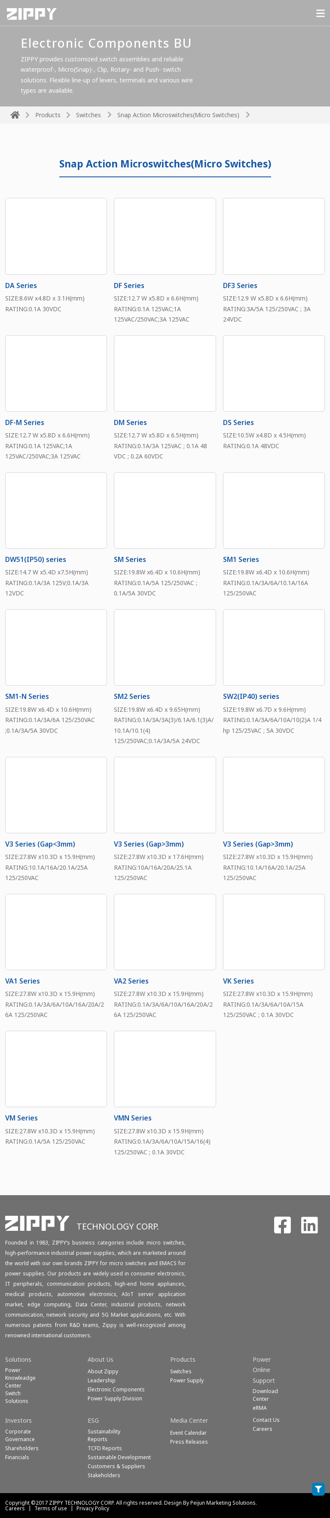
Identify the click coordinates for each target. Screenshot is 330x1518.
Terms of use (50, 1508)
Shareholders (22, 1448)
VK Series (238, 981)
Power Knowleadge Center (20, 1377)
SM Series (130, 559)
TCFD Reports (105, 1448)
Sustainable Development (119, 1457)
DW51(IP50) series (35, 559)
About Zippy (103, 1371)
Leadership (102, 1380)
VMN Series (133, 1118)
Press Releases (189, 1441)
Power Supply (187, 1380)
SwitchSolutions (16, 1397)
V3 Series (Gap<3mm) (40, 844)
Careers (15, 1508)
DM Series (130, 422)
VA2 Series (131, 981)
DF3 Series (240, 285)
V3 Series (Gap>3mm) (149, 844)
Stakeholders (104, 1475)
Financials (17, 1457)
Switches (88, 115)
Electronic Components (116, 1389)
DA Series (21, 285)
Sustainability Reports (104, 1435)
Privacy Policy (92, 1508)
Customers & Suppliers (116, 1466)
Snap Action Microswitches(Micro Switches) (178, 115)
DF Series (129, 285)
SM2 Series (132, 696)
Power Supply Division (115, 1398)
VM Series (21, 1118)
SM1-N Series (27, 696)
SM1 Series (241, 559)
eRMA (260, 1408)
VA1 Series (22, 981)
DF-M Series (24, 422)
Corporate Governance (20, 1435)
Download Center (265, 1395)
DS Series (238, 422)
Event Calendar (188, 1432)
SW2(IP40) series (251, 696)
